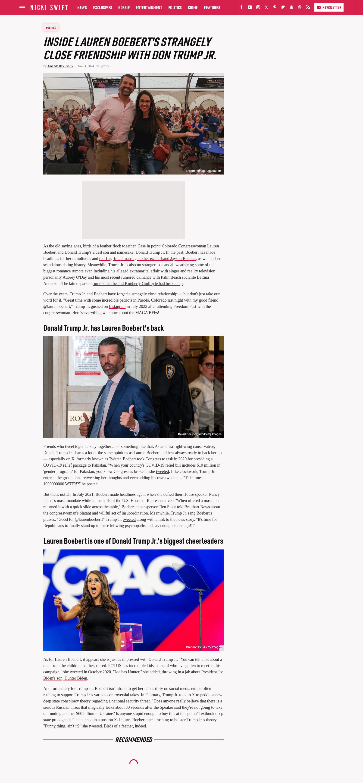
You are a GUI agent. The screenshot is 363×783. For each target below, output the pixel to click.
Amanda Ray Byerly (60, 66)
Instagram (117, 306)
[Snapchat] (291, 8)
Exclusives (102, 7)
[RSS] (308, 8)
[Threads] (299, 8)
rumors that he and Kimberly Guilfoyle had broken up (138, 283)
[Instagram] (258, 8)
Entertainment (149, 7)
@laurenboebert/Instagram (204, 170)
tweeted (162, 471)
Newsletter (328, 7)
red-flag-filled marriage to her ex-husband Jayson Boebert (147, 258)
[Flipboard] (283, 8)
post (104, 719)
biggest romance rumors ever (67, 271)
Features (212, 7)
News (82, 7)
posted (92, 484)
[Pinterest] (274, 8)
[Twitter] (266, 8)
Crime (193, 7)
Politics (175, 7)
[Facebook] (241, 8)
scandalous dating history (64, 264)
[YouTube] (249, 8)
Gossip (124, 7)
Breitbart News (197, 507)
